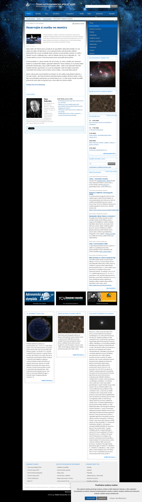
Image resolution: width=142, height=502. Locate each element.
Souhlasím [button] (91, 498)
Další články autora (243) (64, 99)
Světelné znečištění (96, 41)
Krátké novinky (95, 172)
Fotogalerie (70, 14)
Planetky (89, 473)
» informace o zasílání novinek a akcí (100, 167)
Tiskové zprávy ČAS (33, 470)
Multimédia (93, 44)
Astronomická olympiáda (34, 473)
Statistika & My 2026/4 (103, 181)
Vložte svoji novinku (111, 171)
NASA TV (29, 481)
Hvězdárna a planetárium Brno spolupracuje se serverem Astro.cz (69, 487)
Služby (82, 14)
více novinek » (111, 288)
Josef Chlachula (103, 176)
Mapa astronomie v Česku (65, 478)
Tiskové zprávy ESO (33, 475)
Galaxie (89, 470)
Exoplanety (93, 35)
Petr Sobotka (39, 23)
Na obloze (56, 14)
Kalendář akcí (94, 116)
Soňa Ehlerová (103, 241)
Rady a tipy (60, 473)
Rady (89, 14)
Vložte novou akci (112, 115)
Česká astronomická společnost (38, 487)
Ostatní (92, 50)
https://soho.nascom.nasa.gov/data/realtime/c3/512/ (105, 210)
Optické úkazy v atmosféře (95, 475)
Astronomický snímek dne (99, 58)
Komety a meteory (92, 481)
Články (29, 14)
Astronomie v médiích (63, 475)
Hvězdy (92, 32)
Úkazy (91, 23)
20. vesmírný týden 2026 (35, 314)
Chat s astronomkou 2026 (98, 244)
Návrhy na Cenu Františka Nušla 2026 (68, 104)
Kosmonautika (47, 19)
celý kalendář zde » (109, 153)
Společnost (99, 14)
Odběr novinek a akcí (97, 159)
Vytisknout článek (79, 23)
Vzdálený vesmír (95, 38)
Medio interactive (61, 495)
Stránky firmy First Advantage (35, 84)
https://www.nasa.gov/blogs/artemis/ (100, 285)
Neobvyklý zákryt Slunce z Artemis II (102, 216)
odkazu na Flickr (110, 234)
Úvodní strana (30, 19)
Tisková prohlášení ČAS (34, 467)
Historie (92, 53)
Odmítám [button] (102, 498)
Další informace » (47, 380)
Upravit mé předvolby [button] (118, 498)
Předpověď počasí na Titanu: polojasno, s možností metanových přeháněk (69, 114)
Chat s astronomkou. (105, 251)
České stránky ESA (33, 478)
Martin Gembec (103, 190)
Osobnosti (93, 47)
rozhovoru (105, 185)
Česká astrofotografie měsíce (100, 91)
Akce (46, 14)
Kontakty (112, 14)
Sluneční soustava (95, 29)
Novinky (38, 14)
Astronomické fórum (63, 481)
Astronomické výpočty (63, 470)
